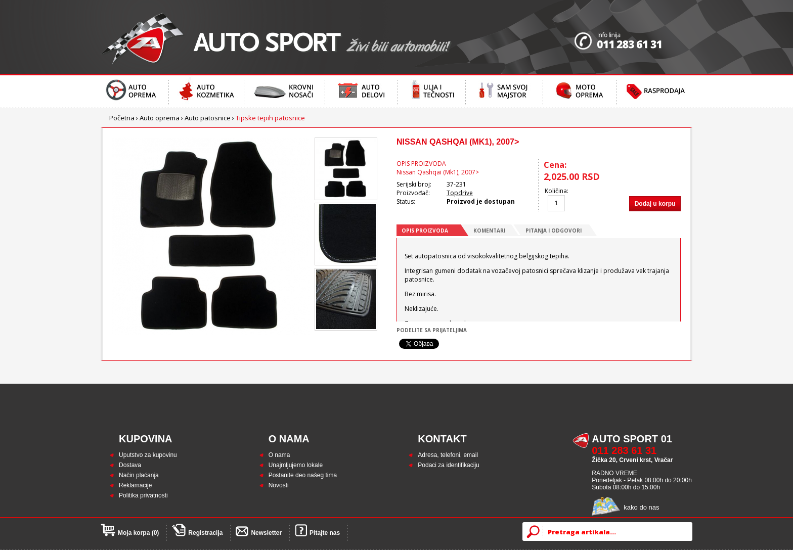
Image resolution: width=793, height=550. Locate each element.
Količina (556, 191)
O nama (279, 455)
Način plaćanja (139, 475)
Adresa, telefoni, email (448, 455)
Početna (122, 117)
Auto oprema (160, 117)
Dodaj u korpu (655, 203)
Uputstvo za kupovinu (148, 455)
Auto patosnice (208, 117)
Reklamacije (135, 485)
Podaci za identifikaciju (448, 465)
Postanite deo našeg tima (303, 475)
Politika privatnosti (143, 495)
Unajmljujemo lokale (296, 465)
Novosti (279, 485)
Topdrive (460, 193)
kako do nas (641, 507)
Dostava (130, 465)
